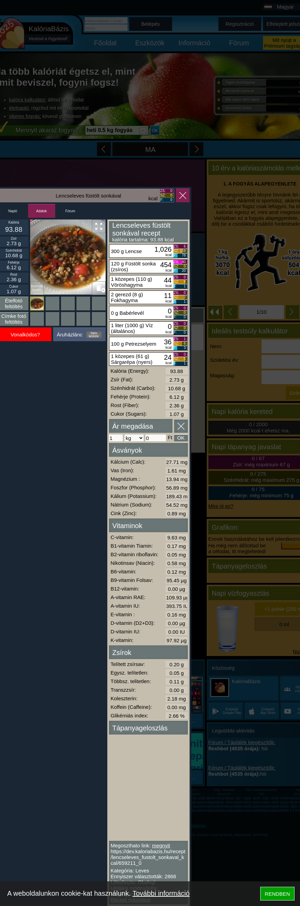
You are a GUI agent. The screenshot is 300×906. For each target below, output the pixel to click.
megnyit (161, 845)
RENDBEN (277, 894)
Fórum (70, 211)
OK (181, 438)
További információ (161, 893)
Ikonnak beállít (37, 288)
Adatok (41, 211)
